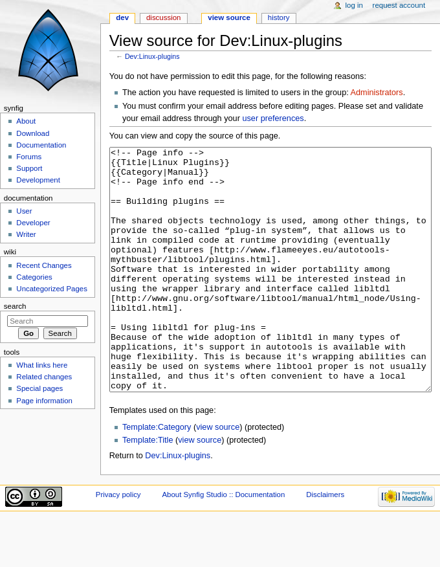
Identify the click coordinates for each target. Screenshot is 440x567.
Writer (26, 234)
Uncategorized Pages (51, 289)
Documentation (41, 145)
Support (29, 168)
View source (229, 17)
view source (217, 475)
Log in (354, 5)
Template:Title (147, 488)
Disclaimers (325, 543)
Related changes (44, 377)
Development (38, 180)
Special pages (39, 388)
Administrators (377, 92)
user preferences (272, 118)
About (26, 121)
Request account (399, 5)
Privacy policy (118, 543)
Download (32, 133)
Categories (34, 277)
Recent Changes (43, 265)
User (24, 211)
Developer (33, 223)
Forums (28, 157)
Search (15, 306)
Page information (44, 401)
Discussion (163, 17)
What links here (41, 365)
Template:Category (157, 475)
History (279, 17)
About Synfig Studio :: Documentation (223, 543)
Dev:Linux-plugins (152, 56)
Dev (122, 17)
